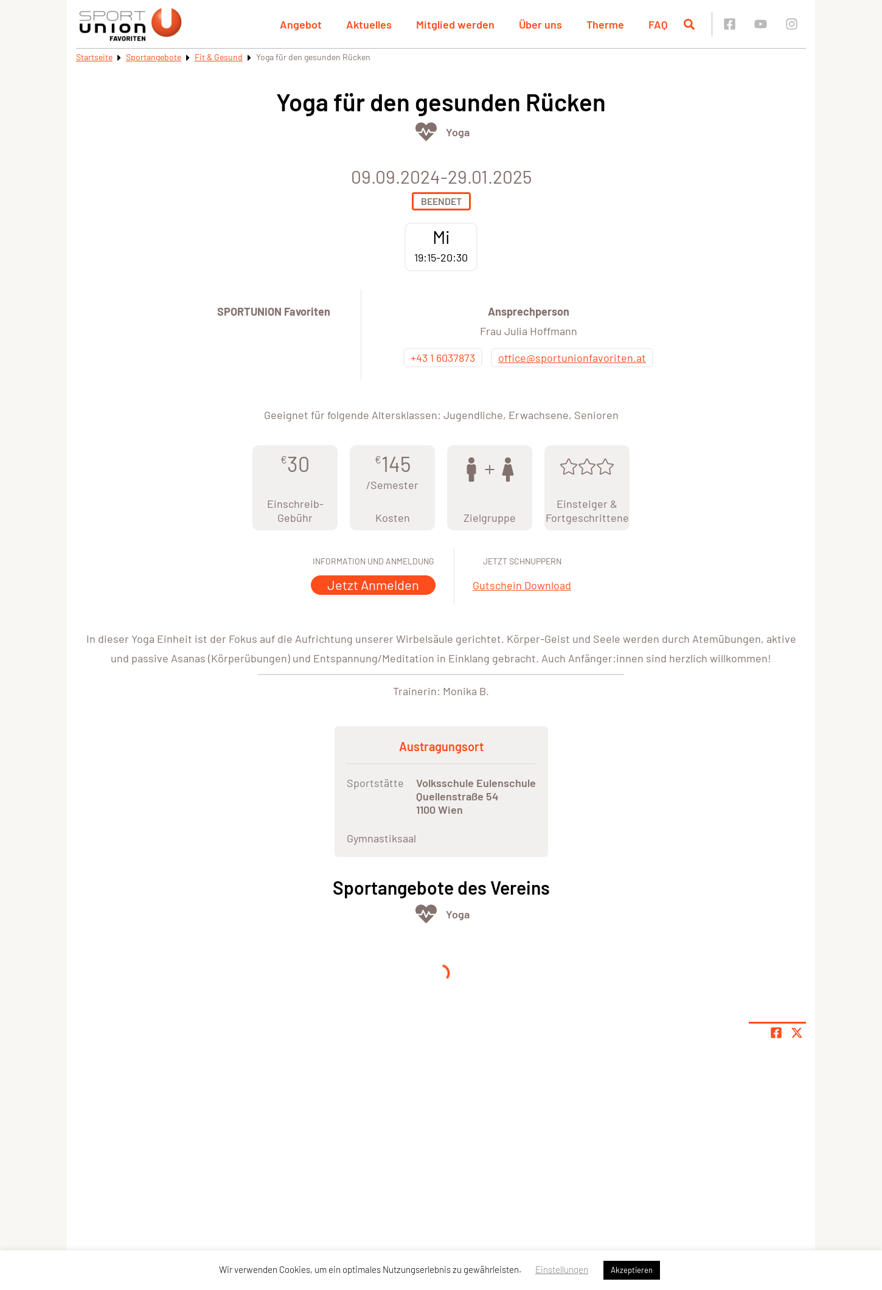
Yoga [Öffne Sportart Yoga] (458, 132)
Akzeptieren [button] (632, 1270)
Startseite (94, 57)
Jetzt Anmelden (373, 584)
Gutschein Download (522, 585)
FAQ (658, 24)
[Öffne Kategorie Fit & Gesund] (426, 131)
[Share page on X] (797, 1033)
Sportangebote (153, 57)
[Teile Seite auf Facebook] (776, 1033)
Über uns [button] (540, 24)
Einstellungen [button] (561, 1269)
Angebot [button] (301, 24)
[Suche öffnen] (689, 24)
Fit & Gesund (219, 57)
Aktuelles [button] (369, 24)
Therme (605, 24)
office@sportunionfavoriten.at (572, 357)
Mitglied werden (455, 24)
